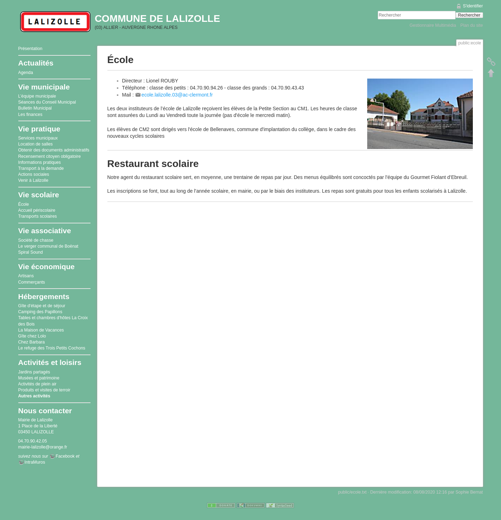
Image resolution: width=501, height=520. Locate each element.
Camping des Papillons (40, 311)
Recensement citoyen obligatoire (49, 156)
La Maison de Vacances (41, 330)
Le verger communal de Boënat (48, 246)
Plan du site (471, 25)
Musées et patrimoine (39, 378)
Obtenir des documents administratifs (53, 150)
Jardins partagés (34, 372)
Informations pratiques (39, 162)
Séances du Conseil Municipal (47, 102)
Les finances (30, 114)
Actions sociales (33, 174)
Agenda (25, 72)
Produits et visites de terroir (44, 390)
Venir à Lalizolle (33, 180)
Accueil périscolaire (37, 210)
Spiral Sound (30, 252)
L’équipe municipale (37, 96)
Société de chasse (36, 240)
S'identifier (473, 6)
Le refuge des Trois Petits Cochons (52, 348)
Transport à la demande (41, 168)
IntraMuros (35, 462)
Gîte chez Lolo (32, 336)
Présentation (30, 48)
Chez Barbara (31, 342)
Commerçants (31, 282)
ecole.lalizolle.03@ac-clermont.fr (177, 95)
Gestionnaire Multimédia (432, 25)
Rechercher (469, 15)
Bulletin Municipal (35, 108)
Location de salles (35, 144)
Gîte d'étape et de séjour (41, 305)
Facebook (65, 456)
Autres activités (34, 396)
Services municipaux (38, 138)
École (23, 204)
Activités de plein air (37, 384)
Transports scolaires (37, 216)
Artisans (26, 275)
